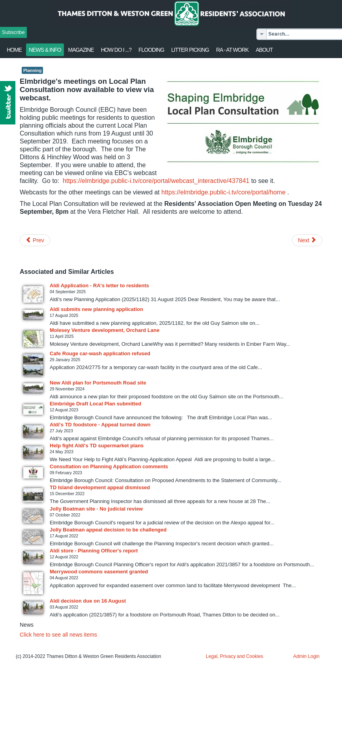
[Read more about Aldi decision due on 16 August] (33, 607)
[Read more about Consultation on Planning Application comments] (33, 473)
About (264, 50)
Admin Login (306, 656)
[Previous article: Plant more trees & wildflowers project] (35, 240)
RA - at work (232, 50)
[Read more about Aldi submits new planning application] (33, 315)
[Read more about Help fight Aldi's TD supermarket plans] (33, 452)
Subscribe (13, 32)
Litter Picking (190, 50)
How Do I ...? (116, 50)
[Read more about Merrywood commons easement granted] (33, 583)
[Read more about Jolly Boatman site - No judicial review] (33, 516)
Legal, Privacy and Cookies (234, 656)
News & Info (45, 50)
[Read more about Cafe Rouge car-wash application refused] (33, 365)
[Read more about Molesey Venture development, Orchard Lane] (33, 339)
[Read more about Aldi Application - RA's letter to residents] (33, 294)
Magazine (81, 50)
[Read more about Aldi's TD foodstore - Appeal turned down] (33, 431)
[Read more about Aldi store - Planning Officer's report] (33, 557)
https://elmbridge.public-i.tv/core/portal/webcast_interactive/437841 (156, 180)
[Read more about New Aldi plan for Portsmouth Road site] (33, 388)
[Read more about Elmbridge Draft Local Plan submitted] (33, 409)
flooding (151, 50)
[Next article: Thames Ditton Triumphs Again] (307, 240)
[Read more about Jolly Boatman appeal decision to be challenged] (33, 537)
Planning (32, 70)
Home (14, 50)
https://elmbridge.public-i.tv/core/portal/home (223, 192)
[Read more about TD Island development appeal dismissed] (33, 495)
